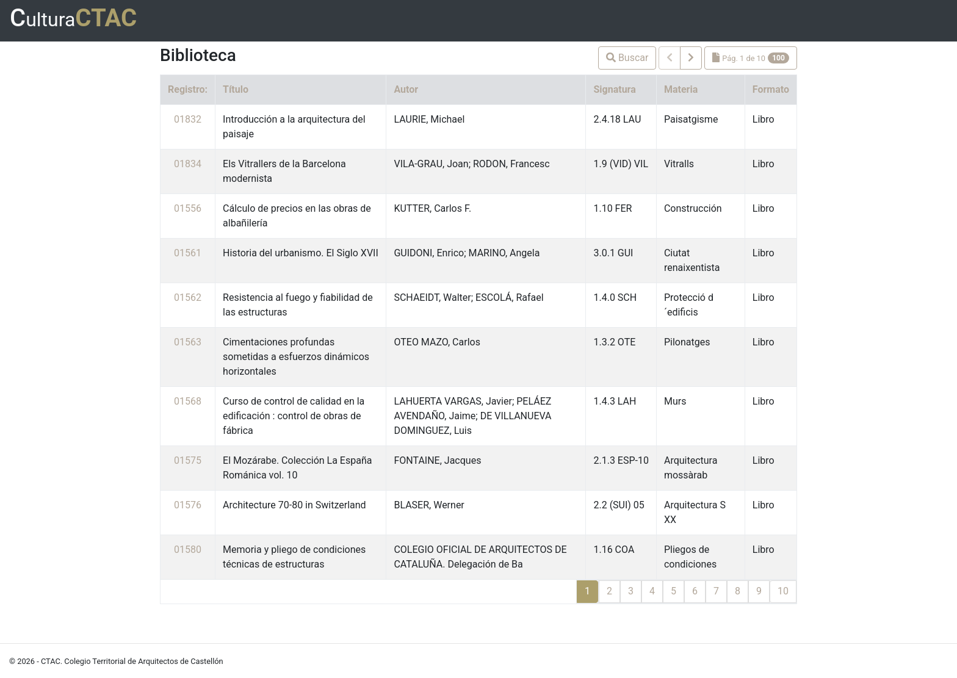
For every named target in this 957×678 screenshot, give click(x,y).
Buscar (627, 57)
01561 (187, 253)
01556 (187, 208)
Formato (771, 89)
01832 (187, 119)
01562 (187, 297)
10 (783, 591)
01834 (187, 164)
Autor (406, 89)
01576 (187, 505)
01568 (187, 401)
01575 (187, 460)
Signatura (614, 89)
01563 (187, 342)
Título (235, 89)
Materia (681, 89)
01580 (187, 549)
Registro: (188, 89)
